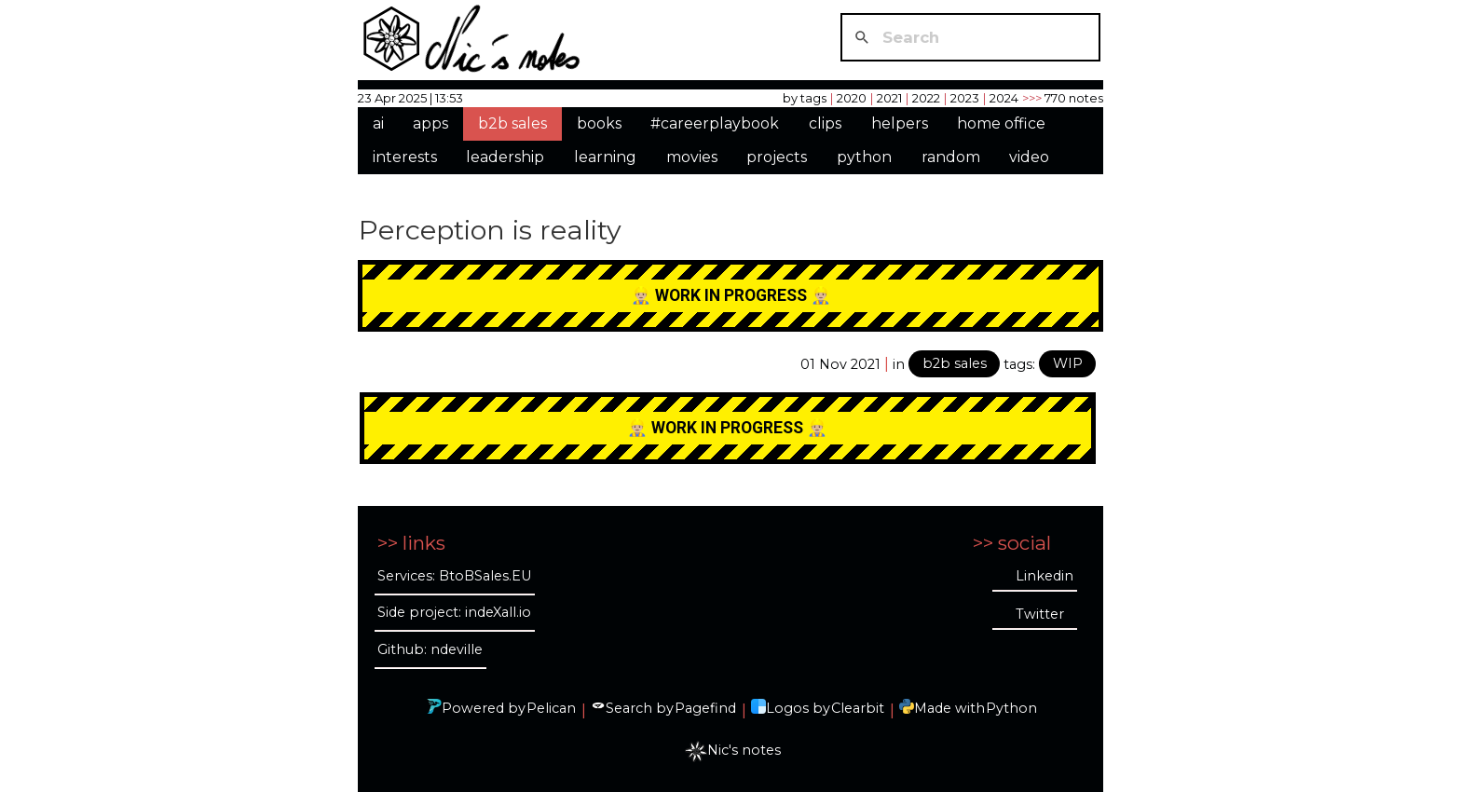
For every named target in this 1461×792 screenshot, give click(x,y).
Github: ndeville (430, 649)
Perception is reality (490, 229)
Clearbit (857, 708)
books (599, 123)
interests (405, 157)
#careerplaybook (714, 123)
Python (1011, 708)
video (1029, 157)
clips (825, 123)
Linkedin (1044, 575)
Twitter (1040, 614)
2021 (889, 97)
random (951, 157)
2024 (1004, 97)
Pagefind (705, 708)
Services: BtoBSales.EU (454, 575)
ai (378, 123)
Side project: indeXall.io (454, 612)
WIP (1068, 363)
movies (691, 157)
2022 (926, 97)
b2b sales (512, 123)
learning (605, 157)
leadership (505, 157)
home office (1001, 123)
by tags (804, 97)
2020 (852, 97)
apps (430, 123)
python (864, 157)
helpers (899, 123)
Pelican (551, 708)
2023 (964, 97)
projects (776, 157)
